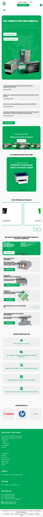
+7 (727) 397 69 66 (7, 494)
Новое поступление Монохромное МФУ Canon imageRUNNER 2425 (18, 86)
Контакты (23, 5)
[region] (21, 138)
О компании (5, 453)
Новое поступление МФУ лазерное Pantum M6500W (19, 104)
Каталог (3, 455)
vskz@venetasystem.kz (9, 502)
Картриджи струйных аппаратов (11, 438)
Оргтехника (5, 440)
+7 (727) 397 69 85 (7, 497)
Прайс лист (5, 463)
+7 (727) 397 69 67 (7, 496)
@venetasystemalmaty (8, 503)
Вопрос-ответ (5, 459)
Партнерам (4, 461)
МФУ (4, 442)
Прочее (3, 447)
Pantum (35, 414)
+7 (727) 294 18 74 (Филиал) (10, 499)
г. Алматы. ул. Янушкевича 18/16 (12, 474)
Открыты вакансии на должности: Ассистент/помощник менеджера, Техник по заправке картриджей (21, 112)
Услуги (3, 465)
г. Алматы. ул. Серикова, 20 (10, 485)
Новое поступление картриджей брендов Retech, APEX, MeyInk (21, 95)
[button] (21, 174)
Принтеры (6, 443)
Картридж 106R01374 (21, 221)
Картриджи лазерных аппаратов (11, 436)
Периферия (4, 445)
